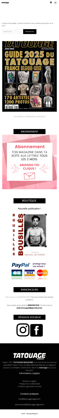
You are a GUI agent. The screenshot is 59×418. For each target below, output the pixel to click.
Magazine (35, 413)
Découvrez (10, 297)
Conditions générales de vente (29, 386)
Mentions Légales (29, 381)
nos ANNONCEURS (22, 297)
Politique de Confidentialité (29, 384)
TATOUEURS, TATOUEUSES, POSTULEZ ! (29, 116)
